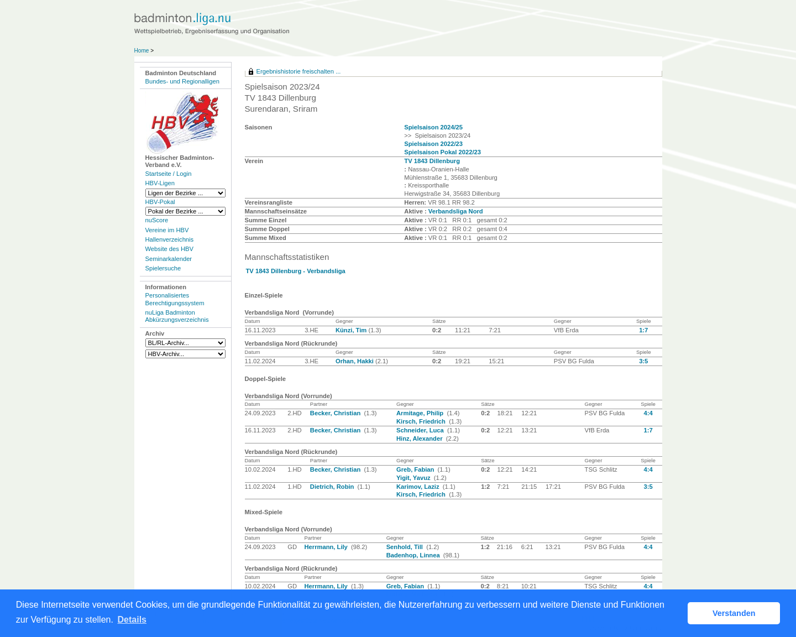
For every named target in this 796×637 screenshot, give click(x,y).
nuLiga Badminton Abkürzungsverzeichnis (177, 316)
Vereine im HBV (167, 230)
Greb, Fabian (416, 469)
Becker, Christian (336, 413)
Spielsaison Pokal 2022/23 (442, 152)
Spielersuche (163, 268)
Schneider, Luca (421, 430)
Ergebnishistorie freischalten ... (298, 71)
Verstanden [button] (734, 613)
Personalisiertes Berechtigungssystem (175, 299)
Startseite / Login (168, 173)
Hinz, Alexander (420, 438)
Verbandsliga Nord (455, 211)
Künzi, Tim (352, 330)
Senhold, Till (405, 547)
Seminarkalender (168, 258)
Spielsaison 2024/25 (433, 127)
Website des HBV (169, 249)
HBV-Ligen (160, 183)
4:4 (647, 413)
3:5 (643, 361)
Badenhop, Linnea (414, 555)
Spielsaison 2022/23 (433, 143)
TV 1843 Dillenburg (432, 161)
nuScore (157, 220)
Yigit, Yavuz (414, 477)
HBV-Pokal (160, 202)
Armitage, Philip (420, 413)
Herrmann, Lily (326, 547)
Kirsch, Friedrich (421, 421)
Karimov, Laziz (418, 486)
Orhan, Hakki (355, 361)
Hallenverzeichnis (169, 239)
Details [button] (132, 619)
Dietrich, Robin (333, 486)
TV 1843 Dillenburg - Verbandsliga (295, 271)
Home (141, 51)
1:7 (643, 330)
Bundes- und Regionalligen (182, 81)
